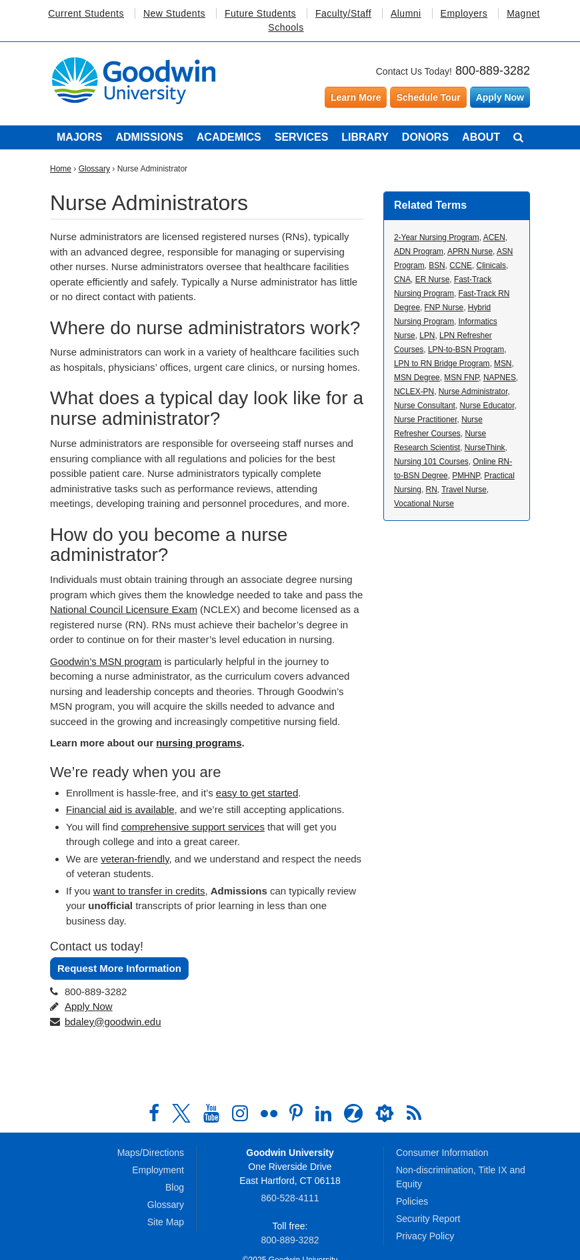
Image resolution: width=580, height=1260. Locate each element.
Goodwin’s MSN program (105, 661)
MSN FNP (461, 377)
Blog (174, 1187)
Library (365, 137)
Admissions (149, 137)
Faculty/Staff (343, 13)
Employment (158, 1170)
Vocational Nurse (424, 503)
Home (60, 168)
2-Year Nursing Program (436, 237)
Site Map (165, 1222)
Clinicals (491, 265)
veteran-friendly (135, 858)
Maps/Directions (150, 1152)
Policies (412, 1201)
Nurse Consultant (424, 405)
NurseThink (485, 447)
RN (431, 489)
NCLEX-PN (414, 391)
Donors (425, 137)
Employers (464, 13)
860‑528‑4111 (290, 1198)
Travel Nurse (464, 489)
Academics (229, 137)
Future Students (260, 13)
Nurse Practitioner (425, 419)
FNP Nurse (444, 307)
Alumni (406, 13)
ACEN (494, 237)
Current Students (86, 13)
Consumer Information (442, 1152)
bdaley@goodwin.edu (113, 1021)
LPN (427, 335)
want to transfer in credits (149, 890)
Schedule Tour (428, 97)
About (481, 137)
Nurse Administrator (473, 391)
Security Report (428, 1218)
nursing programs (198, 742)
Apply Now (500, 97)
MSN (502, 363)
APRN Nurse (470, 251)
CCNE (460, 265)
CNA (402, 279)
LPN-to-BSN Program (466, 349)
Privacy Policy (425, 1236)
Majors (79, 137)
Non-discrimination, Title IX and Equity (460, 1177)
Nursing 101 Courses (431, 461)
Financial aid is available (120, 809)
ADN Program (418, 251)
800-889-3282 (492, 70)
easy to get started (257, 792)
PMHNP (465, 475)
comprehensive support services (193, 826)
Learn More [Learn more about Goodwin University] (356, 97)
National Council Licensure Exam (123, 609)
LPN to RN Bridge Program (441, 363)
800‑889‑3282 (290, 1240)
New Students (174, 13)
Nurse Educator (486, 405)
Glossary (94, 168)
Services (302, 137)
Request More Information (119, 968)
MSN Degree (417, 377)
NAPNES (499, 377)
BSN (437, 265)
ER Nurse (432, 279)
